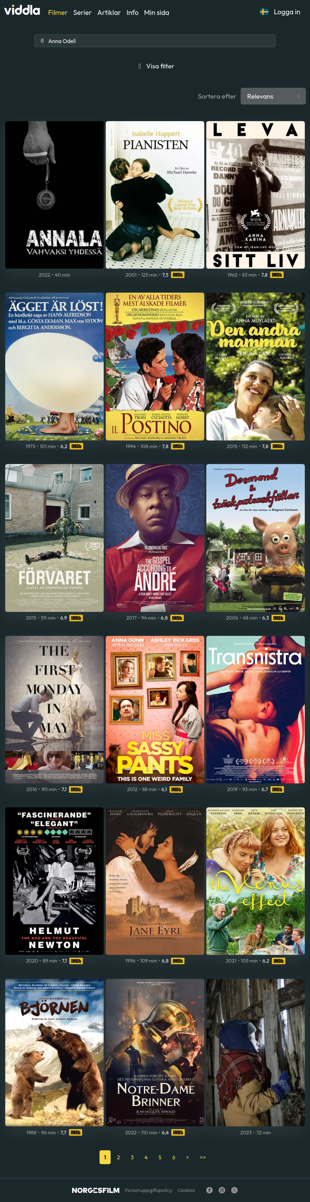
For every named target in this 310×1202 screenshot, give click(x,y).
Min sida (157, 12)
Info (133, 12)
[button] (264, 12)
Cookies (186, 1190)
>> (203, 1157)
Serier (82, 12)
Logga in (287, 11)
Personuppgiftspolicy (148, 1190)
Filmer (58, 12)
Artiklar (109, 12)
